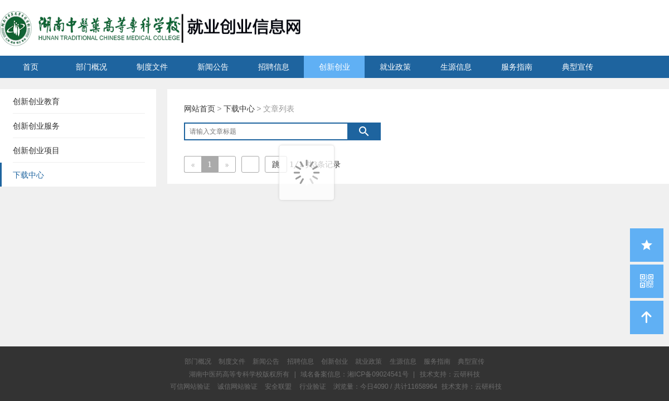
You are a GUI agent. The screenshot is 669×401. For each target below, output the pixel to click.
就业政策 (395, 66)
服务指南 (516, 66)
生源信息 (456, 66)
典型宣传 (577, 66)
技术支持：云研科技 (472, 386)
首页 (30, 66)
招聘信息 (273, 66)
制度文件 (152, 66)
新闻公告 (213, 66)
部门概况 (91, 66)
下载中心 (239, 108)
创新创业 (334, 66)
